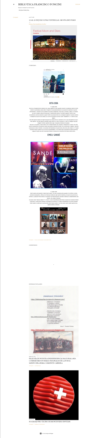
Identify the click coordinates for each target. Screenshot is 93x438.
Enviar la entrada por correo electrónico (43, 239)
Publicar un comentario (40, 424)
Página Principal (24, 10)
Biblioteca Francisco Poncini (39, 4)
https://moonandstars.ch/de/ (37, 24)
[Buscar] (77, 4)
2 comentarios (38, 365)
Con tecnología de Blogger (46, 433)
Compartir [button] (15, 17)
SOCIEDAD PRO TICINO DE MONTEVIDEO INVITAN (49, 421)
